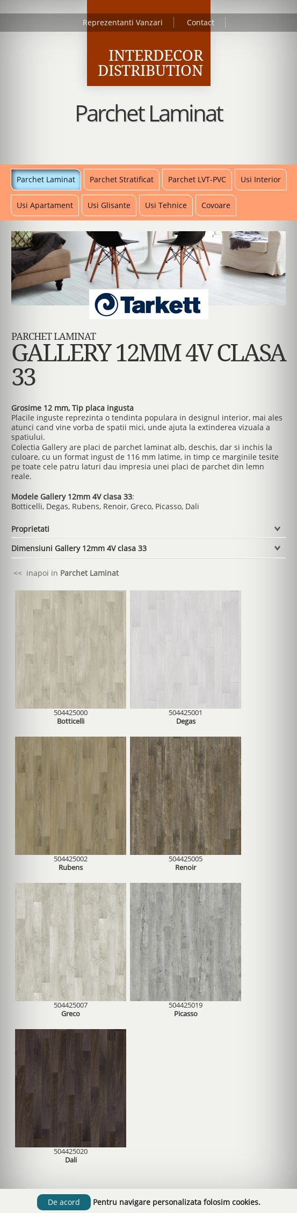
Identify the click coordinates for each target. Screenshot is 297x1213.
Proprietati (30, 529)
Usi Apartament (45, 205)
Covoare (215, 205)
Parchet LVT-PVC (197, 179)
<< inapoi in (65, 573)
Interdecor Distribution (150, 63)
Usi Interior (261, 179)
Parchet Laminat (46, 179)
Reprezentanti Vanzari (123, 22)
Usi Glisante (109, 205)
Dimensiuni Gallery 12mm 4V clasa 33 (79, 548)
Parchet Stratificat (122, 179)
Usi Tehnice (166, 205)
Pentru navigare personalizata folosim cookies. (176, 1202)
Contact (200, 22)
